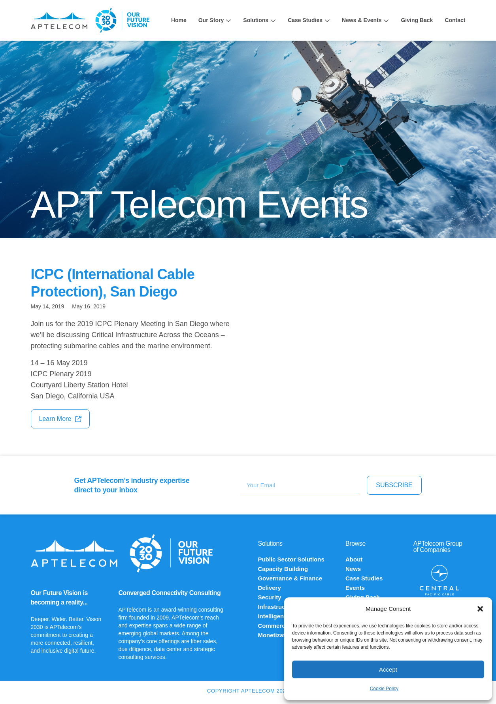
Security (269, 597)
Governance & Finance (290, 578)
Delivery (269, 587)
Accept (388, 669)
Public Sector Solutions (291, 559)
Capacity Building (283, 568)
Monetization (276, 635)
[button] (480, 609)
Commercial (275, 625)
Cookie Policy (384, 688)
